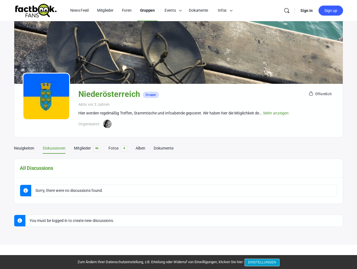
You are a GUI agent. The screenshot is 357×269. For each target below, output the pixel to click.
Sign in (306, 10)
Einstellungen (263, 263)
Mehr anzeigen (276, 113)
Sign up (330, 10)
